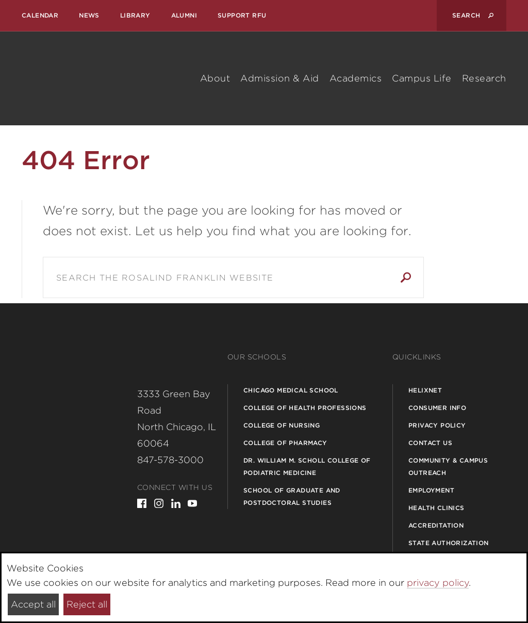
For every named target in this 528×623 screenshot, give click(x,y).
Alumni (184, 15)
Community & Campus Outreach (448, 466)
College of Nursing (281, 425)
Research (484, 78)
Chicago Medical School (290, 390)
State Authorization (448, 543)
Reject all (87, 604)
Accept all (33, 604)
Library (135, 15)
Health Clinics (436, 508)
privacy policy (438, 582)
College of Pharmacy (285, 443)
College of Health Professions (305, 408)
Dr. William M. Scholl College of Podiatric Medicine (307, 466)
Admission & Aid (279, 78)
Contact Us (430, 443)
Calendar (40, 15)
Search (406, 277)
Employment (431, 490)
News (89, 15)
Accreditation (436, 525)
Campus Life (422, 78)
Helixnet (425, 390)
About (215, 78)
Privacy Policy (437, 425)
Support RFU (242, 15)
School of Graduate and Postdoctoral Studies (291, 496)
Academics (355, 78)
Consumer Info (437, 408)
